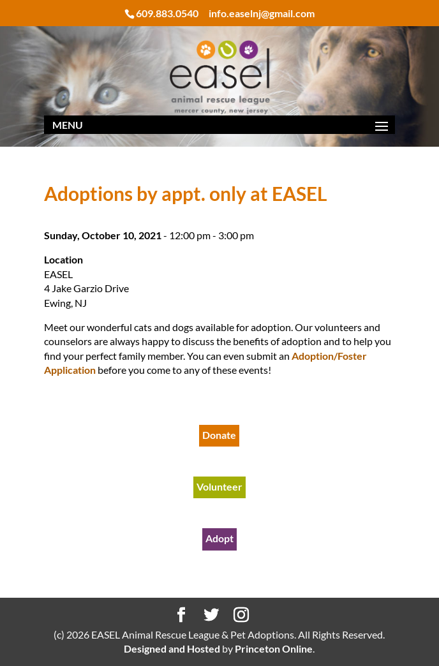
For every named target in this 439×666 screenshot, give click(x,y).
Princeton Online (274, 648)
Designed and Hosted (172, 648)
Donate (219, 435)
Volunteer (219, 486)
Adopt (219, 538)
